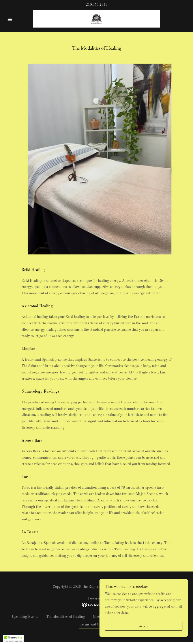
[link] (96, 19)
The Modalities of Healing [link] (65, 617)
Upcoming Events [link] (25, 617)
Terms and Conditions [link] (96, 624)
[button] (19, 19)
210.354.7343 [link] (96, 5)
